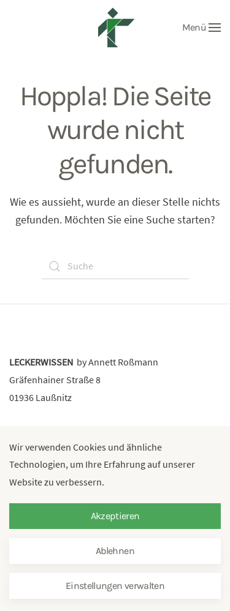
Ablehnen (115, 551)
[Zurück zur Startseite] (115, 27)
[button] (201, 27)
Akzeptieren (115, 516)
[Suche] (115, 266)
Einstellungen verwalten (115, 585)
